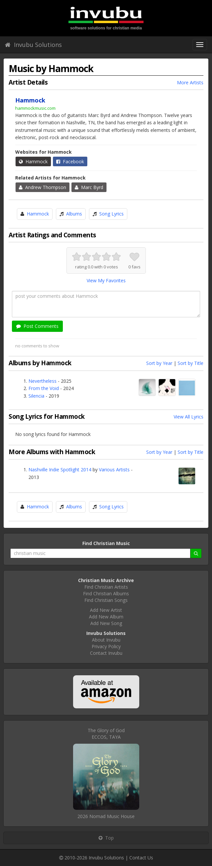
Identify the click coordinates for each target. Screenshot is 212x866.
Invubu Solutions (33, 45)
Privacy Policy (106, 646)
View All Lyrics (188, 416)
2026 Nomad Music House (106, 816)
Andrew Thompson (42, 187)
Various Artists (114, 469)
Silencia (36, 396)
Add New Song (106, 623)
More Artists (190, 82)
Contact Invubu (106, 653)
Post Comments (37, 326)
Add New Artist (106, 610)
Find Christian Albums (106, 593)
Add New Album (106, 616)
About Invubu (106, 640)
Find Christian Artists (106, 587)
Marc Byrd (89, 187)
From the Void (43, 388)
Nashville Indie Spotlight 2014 (59, 469)
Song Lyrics (111, 214)
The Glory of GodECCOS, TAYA (106, 733)
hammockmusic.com (35, 108)
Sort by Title (190, 363)
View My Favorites (106, 280)
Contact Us (141, 857)
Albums (74, 214)
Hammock (33, 161)
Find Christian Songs (106, 600)
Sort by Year (159, 363)
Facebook (70, 161)
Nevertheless (42, 381)
